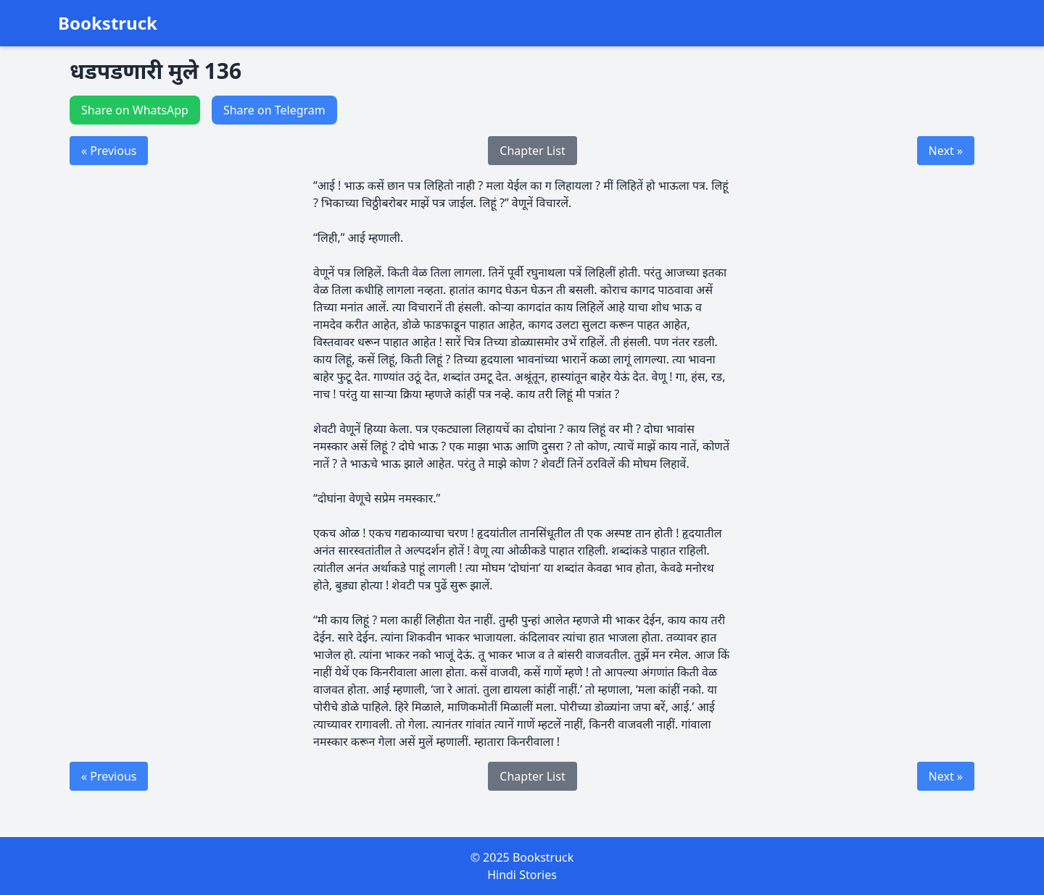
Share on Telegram (274, 110)
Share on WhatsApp (134, 110)
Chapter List (532, 151)
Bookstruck (107, 23)
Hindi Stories (522, 875)
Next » (946, 151)
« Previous (108, 151)
